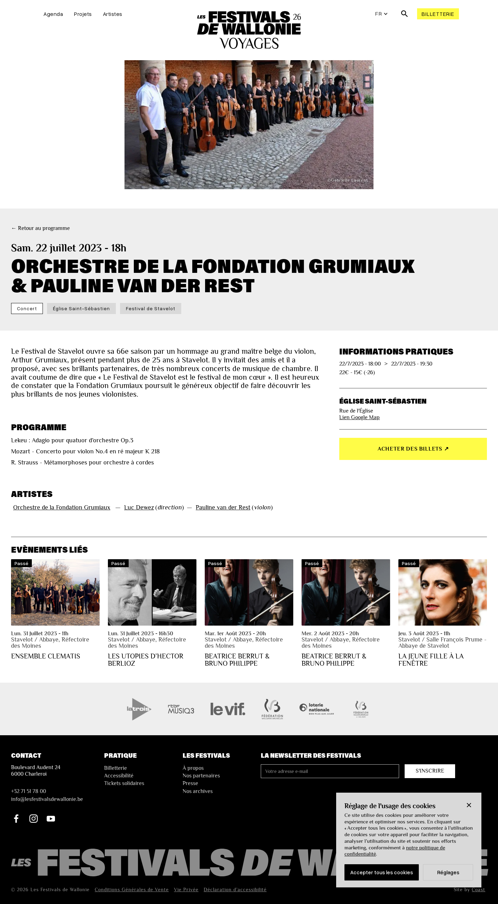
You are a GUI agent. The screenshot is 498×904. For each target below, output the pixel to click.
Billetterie (438, 13)
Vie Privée (186, 889)
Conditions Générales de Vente (132, 889)
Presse (190, 783)
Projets (83, 13)
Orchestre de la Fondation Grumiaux (61, 507)
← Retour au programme (40, 228)
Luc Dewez (139, 507)
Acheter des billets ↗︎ (413, 449)
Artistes (112, 13)
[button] (469, 805)
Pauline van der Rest (223, 507)
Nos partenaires (201, 776)
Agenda (53, 13)
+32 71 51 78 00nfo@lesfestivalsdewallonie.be (47, 795)
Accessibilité (118, 776)
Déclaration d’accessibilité (235, 889)
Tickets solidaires (124, 783)
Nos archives (198, 791)
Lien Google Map (359, 417)
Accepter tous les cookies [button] (381, 872)
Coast (478, 889)
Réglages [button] (448, 872)
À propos (193, 768)
